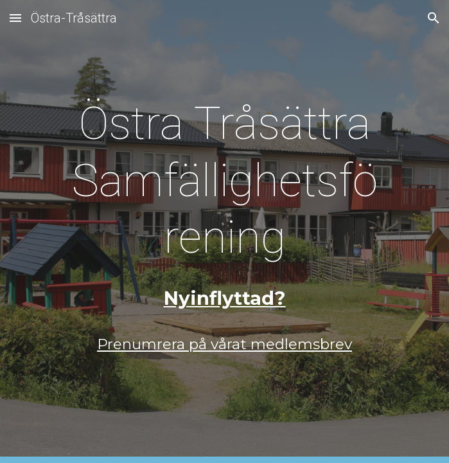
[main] (224, 180)
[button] (15, 17)
